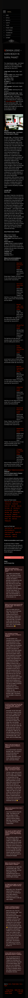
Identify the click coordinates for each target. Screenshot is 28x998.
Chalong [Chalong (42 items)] (8, 504)
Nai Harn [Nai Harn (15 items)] (16, 512)
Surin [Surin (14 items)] (14, 518)
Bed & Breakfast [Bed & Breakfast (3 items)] (9, 530)
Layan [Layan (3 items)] (15, 510)
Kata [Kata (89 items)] (13, 506)
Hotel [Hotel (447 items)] (7, 534)
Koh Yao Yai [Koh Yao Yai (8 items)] (8, 510)
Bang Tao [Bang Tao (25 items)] (8, 501)
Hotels (8, 18)
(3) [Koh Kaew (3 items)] (11, 508)
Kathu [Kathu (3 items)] (19, 506)
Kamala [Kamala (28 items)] (15, 504)
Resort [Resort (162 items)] (8, 536)
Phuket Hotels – (16, 984)
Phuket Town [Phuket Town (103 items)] (16, 516)
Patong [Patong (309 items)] (8, 516)
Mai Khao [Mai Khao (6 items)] (7, 512)
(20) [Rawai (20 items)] (10, 518)
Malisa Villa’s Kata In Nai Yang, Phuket (19, 991)
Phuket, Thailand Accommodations (16, 470)
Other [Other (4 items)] (15, 536)
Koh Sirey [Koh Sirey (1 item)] (16, 508)
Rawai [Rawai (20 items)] (6, 518)
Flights (8, 23)
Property (8, 35)
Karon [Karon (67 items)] (7, 506)
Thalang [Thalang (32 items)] (8, 520)
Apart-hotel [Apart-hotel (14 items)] (9, 528)
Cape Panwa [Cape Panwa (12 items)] (17, 501)
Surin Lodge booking (11, 101)
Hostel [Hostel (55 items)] (18, 532)
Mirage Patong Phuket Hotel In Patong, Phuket (9, 991)
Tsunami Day (9, 32)
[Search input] (13, 557)
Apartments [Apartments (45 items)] (18, 528)
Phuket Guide (9, 28)
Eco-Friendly (9, 30)
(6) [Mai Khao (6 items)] (11, 512)
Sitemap (8, 37)
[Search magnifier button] (22, 557)
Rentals (8, 20)
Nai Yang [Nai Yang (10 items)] (8, 514)
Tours (7, 25)
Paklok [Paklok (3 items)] (15, 514)
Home (7, 15)
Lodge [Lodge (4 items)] (14, 534)
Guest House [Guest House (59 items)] (9, 532)
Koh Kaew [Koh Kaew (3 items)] (7, 508)
